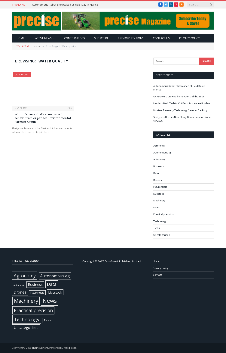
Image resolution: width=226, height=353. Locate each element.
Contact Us (161, 38)
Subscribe (101, 38)
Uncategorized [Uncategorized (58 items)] (26, 327)
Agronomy (22, 74)
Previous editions (131, 38)
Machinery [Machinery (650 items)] (26, 300)
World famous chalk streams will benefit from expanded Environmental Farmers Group (42, 118)
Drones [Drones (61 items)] (20, 292)
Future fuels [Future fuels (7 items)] (37, 292)
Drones (157, 180)
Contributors (74, 38)
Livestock (158, 193)
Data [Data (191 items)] (51, 284)
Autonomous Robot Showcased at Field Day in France (65, 4)
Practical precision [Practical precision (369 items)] (33, 310)
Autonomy (159, 159)
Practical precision (163, 214)
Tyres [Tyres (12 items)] (47, 320)
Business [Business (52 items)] (35, 284)
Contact (157, 274)
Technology (159, 221)
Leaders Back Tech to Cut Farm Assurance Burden (181, 103)
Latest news (43, 38)
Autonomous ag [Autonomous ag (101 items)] (55, 276)
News (156, 207)
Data (156, 173)
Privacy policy (189, 38)
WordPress (70, 347)
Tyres (156, 228)
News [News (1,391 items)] (50, 300)
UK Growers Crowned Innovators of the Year (179, 96)
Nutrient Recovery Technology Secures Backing (180, 110)
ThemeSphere (40, 347)
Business (158, 166)
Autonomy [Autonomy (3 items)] (19, 285)
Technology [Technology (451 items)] (26, 319)
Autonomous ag (162, 152)
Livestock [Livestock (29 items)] (55, 292)
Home (20, 38)
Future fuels (160, 186)
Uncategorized (161, 235)
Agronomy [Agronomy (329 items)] (25, 276)
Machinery (159, 200)
